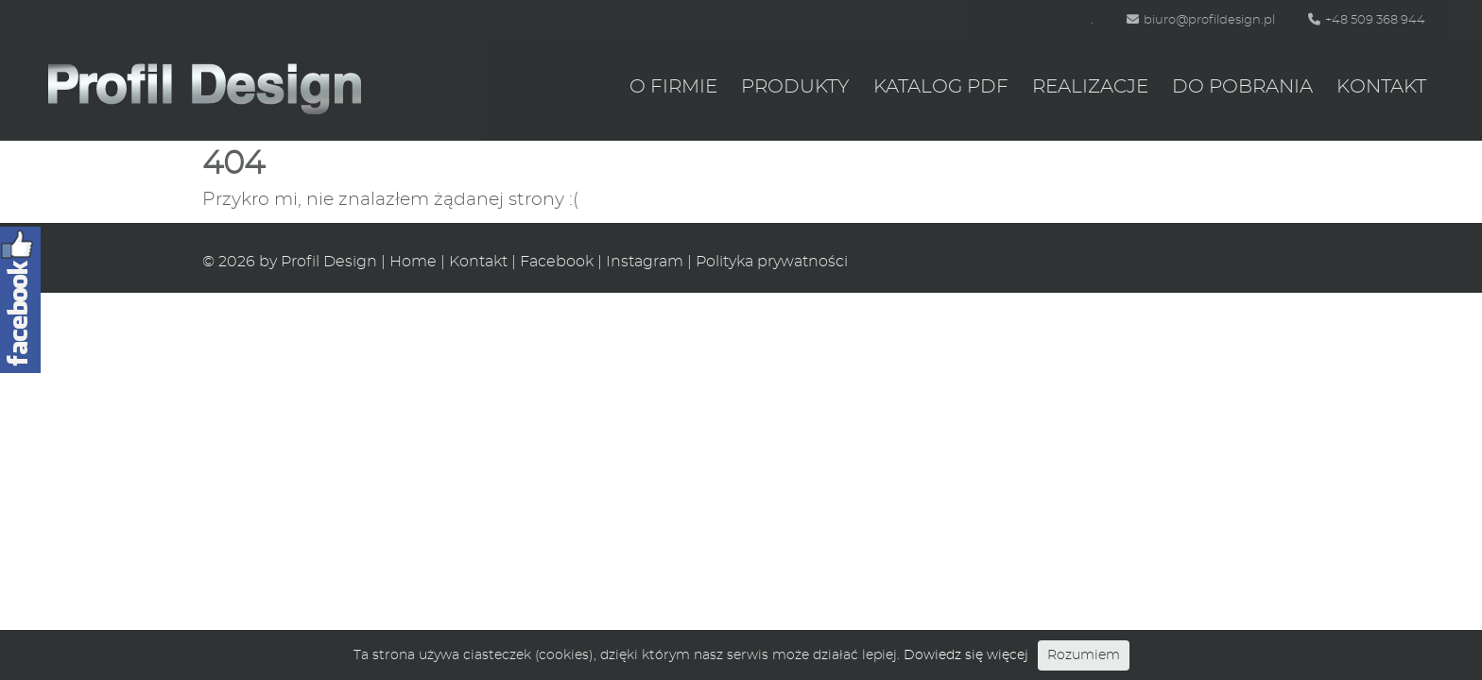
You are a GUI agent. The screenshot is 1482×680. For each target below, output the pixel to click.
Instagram (644, 261)
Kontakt (1381, 86)
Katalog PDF (940, 86)
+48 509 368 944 (1366, 20)
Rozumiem (1083, 655)
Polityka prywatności (772, 261)
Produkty (795, 86)
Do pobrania (1242, 86)
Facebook (557, 261)
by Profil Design (318, 261)
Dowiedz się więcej (966, 655)
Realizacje (1090, 86)
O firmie (673, 86)
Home (413, 261)
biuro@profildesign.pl (1201, 20)
